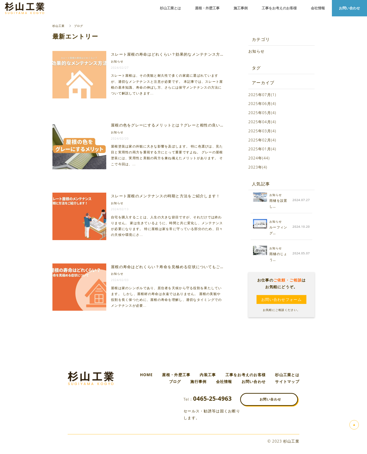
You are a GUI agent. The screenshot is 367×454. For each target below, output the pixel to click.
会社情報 (224, 381)
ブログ (175, 381)
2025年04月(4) (262, 121)
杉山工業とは (287, 374)
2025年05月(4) (262, 112)
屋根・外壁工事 (176, 374)
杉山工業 (58, 26)
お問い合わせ (254, 381)
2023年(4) (257, 167)
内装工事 (208, 374)
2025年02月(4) (262, 140)
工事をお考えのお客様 (245, 374)
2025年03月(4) (262, 130)
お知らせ (256, 51)
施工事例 (241, 8)
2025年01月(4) (262, 148)
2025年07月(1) (262, 94)
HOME (146, 374)
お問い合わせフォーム (281, 299)
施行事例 (198, 381)
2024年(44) (259, 158)
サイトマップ (287, 381)
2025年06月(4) (262, 103)
